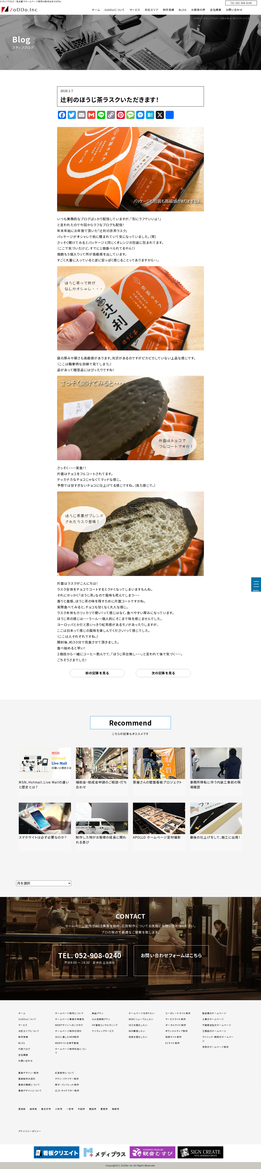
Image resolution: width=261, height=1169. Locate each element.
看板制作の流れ (26, 1078)
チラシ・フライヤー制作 (67, 1078)
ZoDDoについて (114, 10)
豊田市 (92, 1108)
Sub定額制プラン (101, 1019)
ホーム (96, 10)
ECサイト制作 (172, 1043)
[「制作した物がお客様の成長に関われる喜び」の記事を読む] (102, 827)
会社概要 (215, 10)
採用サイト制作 (173, 1036)
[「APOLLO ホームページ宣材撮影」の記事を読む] (159, 827)
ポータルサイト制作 (175, 1025)
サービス (134, 10)
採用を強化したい (138, 1036)
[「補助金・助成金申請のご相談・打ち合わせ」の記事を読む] (102, 772)
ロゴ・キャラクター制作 (67, 1090)
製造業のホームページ (214, 1013)
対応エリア (151, 10)
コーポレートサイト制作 (178, 1013)
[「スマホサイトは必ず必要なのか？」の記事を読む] (45, 827)
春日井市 (46, 1108)
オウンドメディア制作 (176, 1030)
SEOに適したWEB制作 (67, 1036)
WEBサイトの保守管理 (67, 1043)
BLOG (183, 10)
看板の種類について (29, 1084)
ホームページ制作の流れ (68, 1030)
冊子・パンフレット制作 (67, 1084)
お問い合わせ (234, 10)
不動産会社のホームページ (216, 1025)
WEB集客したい (137, 1030)
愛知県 (22, 1108)
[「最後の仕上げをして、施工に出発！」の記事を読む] (216, 827)
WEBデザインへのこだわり (69, 1025)
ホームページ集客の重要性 (69, 1019)
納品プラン (98, 1013)
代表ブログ (24, 1048)
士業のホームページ (213, 1019)
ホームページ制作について (69, 1013)
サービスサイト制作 (175, 1019)
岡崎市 (115, 1108)
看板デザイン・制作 (28, 1072)
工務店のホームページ (214, 1030)
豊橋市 (104, 1108)
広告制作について (64, 1072)
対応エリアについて (28, 1030)
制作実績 (168, 10)
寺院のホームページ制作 (215, 1046)
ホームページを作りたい (142, 1013)
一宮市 (70, 1108)
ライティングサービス (103, 1030)
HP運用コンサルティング (105, 1025)
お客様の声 (198, 10)
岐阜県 (33, 1108)
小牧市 (58, 1108)
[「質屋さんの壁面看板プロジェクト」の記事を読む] (159, 772)
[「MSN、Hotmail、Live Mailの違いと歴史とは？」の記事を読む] (45, 772)
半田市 (81, 1108)
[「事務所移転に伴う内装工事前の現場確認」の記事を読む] (216, 772)
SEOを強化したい (138, 1025)
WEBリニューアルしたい (141, 1019)
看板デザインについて (30, 1090)
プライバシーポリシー (29, 1131)
